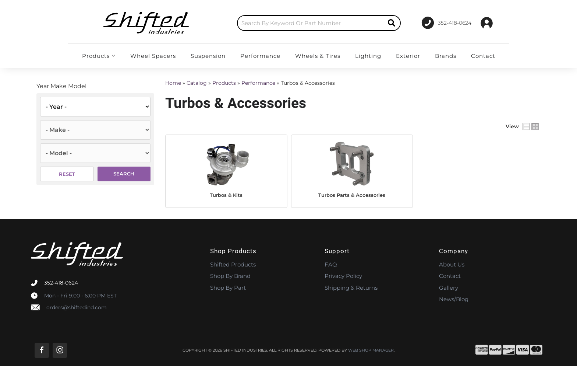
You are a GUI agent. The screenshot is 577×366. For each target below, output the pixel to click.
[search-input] (295, 23)
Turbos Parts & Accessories (351, 195)
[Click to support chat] (443, 23)
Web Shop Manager (371, 350)
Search (123, 174)
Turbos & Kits (226, 195)
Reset (67, 174)
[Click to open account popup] (486, 23)
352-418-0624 (61, 282)
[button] (303, 23)
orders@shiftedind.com (76, 307)
